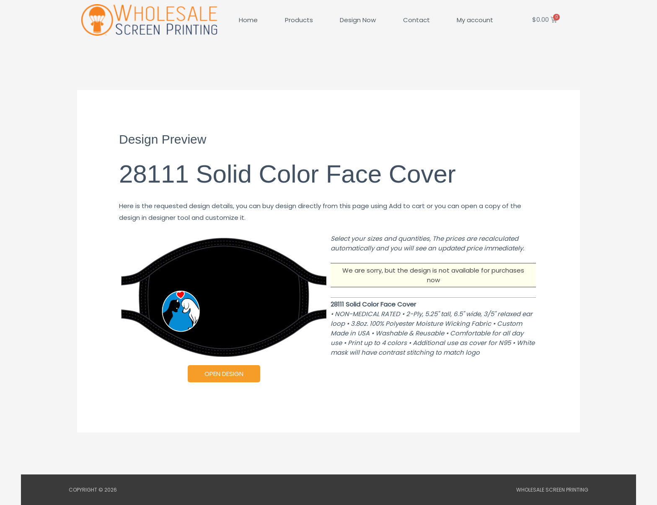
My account (475, 19)
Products (299, 19)
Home (248, 19)
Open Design (223, 373)
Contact (416, 19)
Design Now (358, 19)
